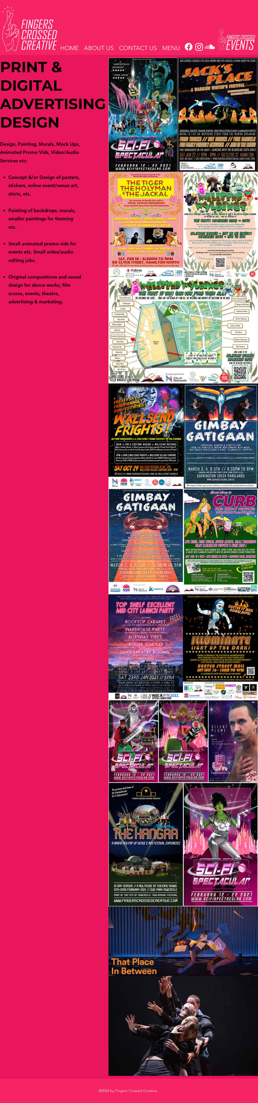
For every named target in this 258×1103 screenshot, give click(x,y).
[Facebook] (188, 47)
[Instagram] (199, 47)
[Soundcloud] (210, 47)
